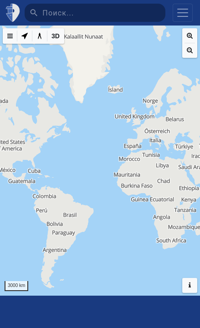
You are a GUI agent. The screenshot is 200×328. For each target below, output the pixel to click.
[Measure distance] (39, 36)
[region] (100, 161)
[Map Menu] (10, 36)
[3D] (55, 36)
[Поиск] (103, 13)
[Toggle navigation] (183, 13)
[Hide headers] (190, 285)
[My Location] (24, 36)
